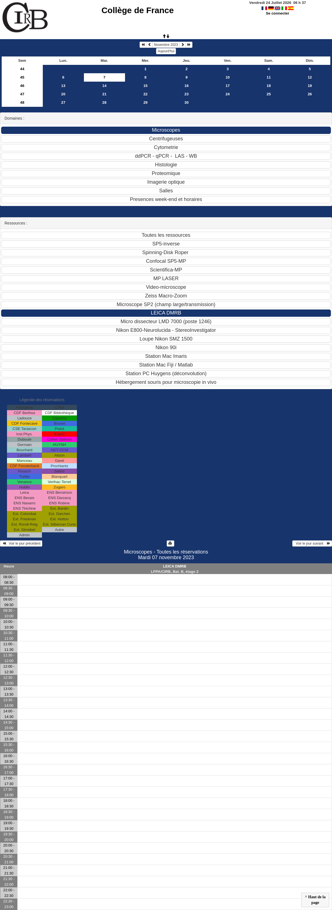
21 (104, 94)
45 (22, 77)
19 (310, 86)
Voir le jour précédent (21, 543)
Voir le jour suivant (312, 543)
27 (63, 102)
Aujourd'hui (166, 51)
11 (269, 77)
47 (22, 94)
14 (104, 86)
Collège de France (138, 10)
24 (227, 94)
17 (227, 86)
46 (22, 86)
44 (22, 69)
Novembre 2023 (166, 45)
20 (63, 94)
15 (145, 86)
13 (63, 86)
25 (269, 94)
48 (22, 102)
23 (187, 94)
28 (104, 102)
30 (187, 102)
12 (310, 77)
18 (269, 86)
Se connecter (277, 13)
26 (310, 94)
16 (187, 86)
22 (145, 94)
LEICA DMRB (174, 566)
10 (227, 77)
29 (145, 102)
